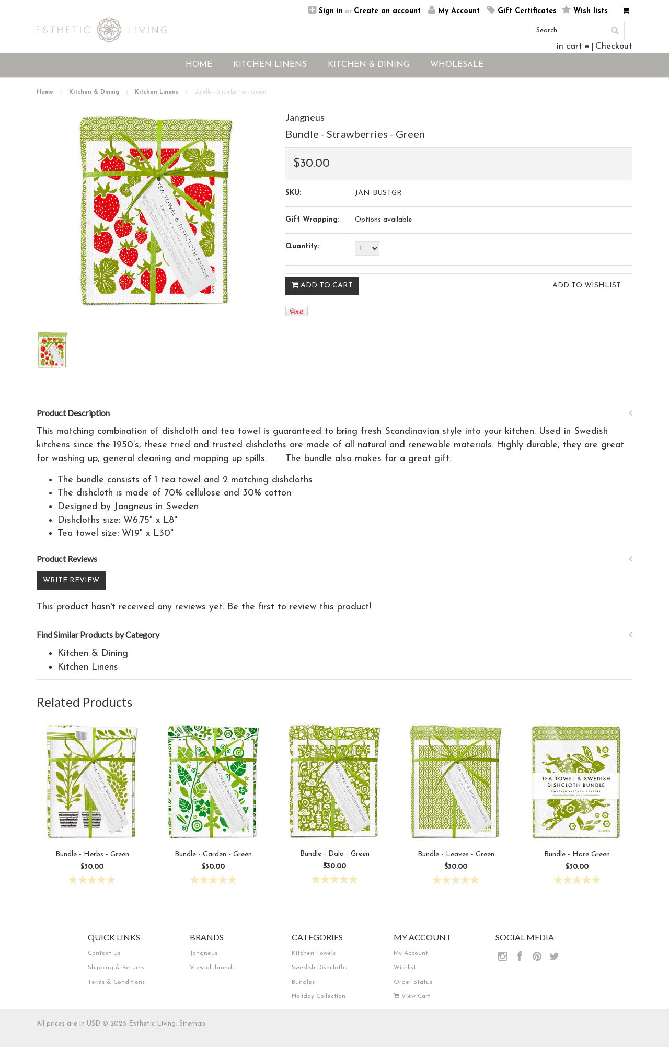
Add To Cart (322, 285)
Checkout (613, 46)
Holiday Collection (318, 996)
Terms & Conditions (116, 982)
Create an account (387, 11)
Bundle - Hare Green (577, 854)
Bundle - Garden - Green (213, 854)
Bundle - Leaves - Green (456, 854)
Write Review (71, 580)
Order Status (413, 982)
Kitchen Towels (314, 953)
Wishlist (405, 967)
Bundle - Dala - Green (335, 854)
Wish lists (590, 11)
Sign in (331, 11)
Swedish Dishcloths (319, 967)
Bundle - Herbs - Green (92, 854)
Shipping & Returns (116, 967)
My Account (459, 11)
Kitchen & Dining (94, 92)
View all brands (212, 967)
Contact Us (104, 953)
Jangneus (305, 117)
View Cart (412, 996)
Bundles (303, 982)
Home (45, 92)
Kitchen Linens (157, 92)
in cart (569, 46)
